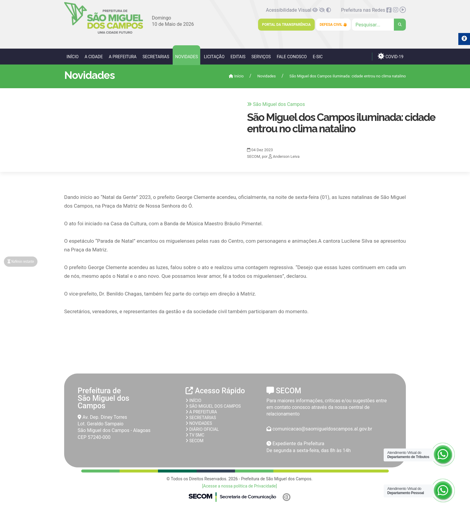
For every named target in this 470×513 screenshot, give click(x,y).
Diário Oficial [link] (202, 429)
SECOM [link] (195, 440)
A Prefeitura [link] (123, 56)
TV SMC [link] (195, 435)
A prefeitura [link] (201, 412)
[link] (103, 32)
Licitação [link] (214, 56)
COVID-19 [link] (390, 56)
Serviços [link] (261, 56)
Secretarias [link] (155, 56)
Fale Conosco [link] (292, 56)
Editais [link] (238, 56)
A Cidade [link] (94, 56)
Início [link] (73, 56)
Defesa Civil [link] (333, 24)
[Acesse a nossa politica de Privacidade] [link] (239, 486)
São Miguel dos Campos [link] (213, 406)
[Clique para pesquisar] (379, 25)
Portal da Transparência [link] (286, 24)
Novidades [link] (186, 56)
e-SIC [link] (318, 56)
